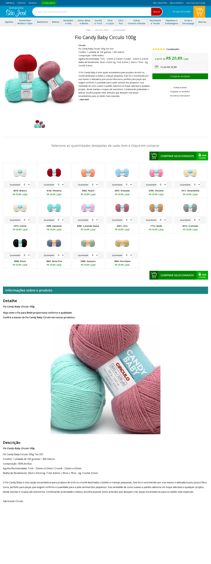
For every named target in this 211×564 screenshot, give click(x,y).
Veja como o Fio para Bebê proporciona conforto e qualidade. (37, 312)
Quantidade (20, 184)
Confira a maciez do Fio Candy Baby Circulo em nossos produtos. (39, 317)
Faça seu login (198, 3)
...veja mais (84, 99)
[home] (16, 15)
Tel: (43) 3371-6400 (181, 11)
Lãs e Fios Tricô (102, 30)
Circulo (82, 45)
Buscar (156, 11)
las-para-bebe (119, 30)
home (88, 30)
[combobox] (97, 11)
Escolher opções (180, 76)
